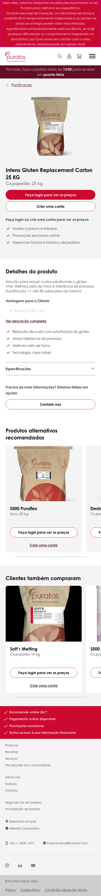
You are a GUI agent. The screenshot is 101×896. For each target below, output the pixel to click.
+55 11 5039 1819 (19, 843)
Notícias (11, 784)
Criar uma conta (50, 206)
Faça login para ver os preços (50, 194)
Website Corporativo (22, 828)
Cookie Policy (30, 889)
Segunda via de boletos (23, 802)
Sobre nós (12, 777)
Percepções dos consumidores (28, 765)
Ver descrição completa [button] (26, 321)
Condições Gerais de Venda (66, 889)
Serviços (11, 758)
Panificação (22, 84)
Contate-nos (50, 404)
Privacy (10, 889)
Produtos (11, 745)
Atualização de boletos (22, 809)
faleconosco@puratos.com (65, 843)
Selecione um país (20, 821)
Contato (11, 790)
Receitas (11, 752)
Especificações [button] (18, 368)
